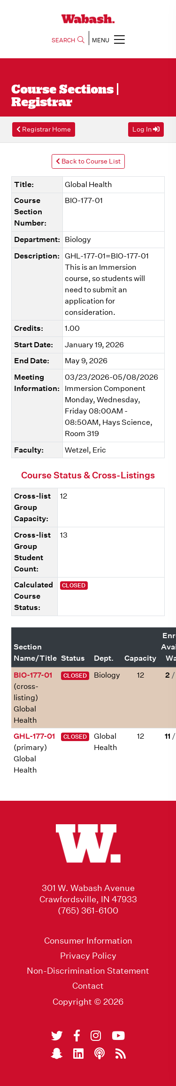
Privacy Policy (88, 956)
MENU (108, 39)
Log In (146, 129)
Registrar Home (43, 129)
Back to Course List (88, 161)
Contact (88, 986)
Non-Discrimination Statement (88, 971)
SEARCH (68, 40)
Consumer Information (88, 940)
